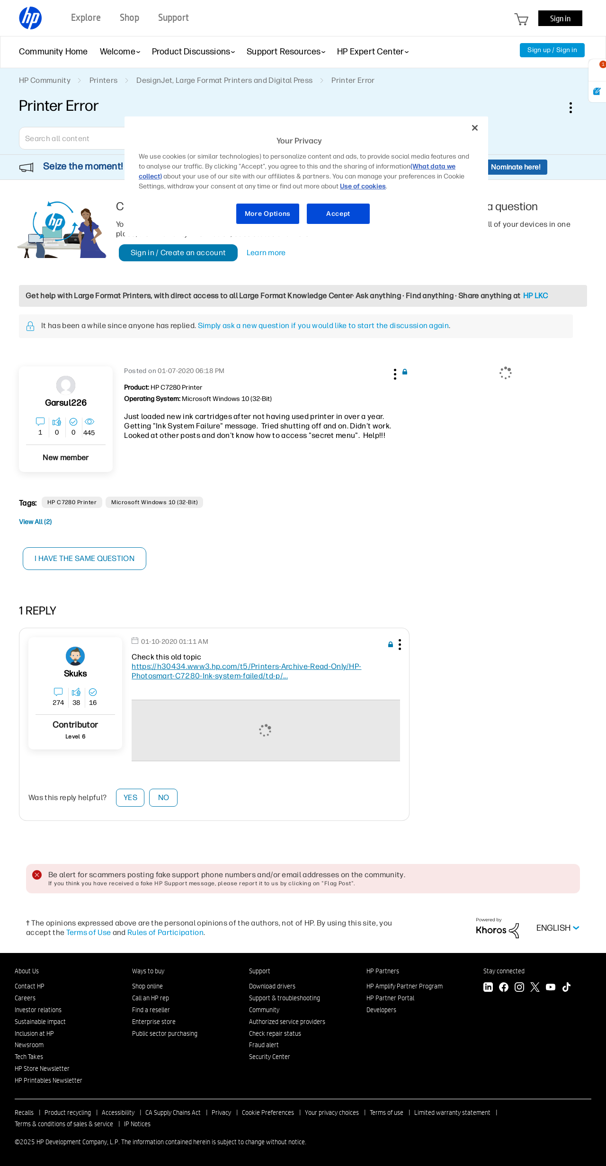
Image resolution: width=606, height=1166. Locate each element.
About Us (27, 971)
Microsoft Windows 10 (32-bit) (154, 502)
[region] (306, 176)
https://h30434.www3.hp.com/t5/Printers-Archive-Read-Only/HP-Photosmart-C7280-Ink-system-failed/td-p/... (246, 671)
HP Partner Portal (390, 998)
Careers (25, 998)
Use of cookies (363, 186)
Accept (338, 214)
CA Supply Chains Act (173, 1112)
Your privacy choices (332, 1112)
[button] (394, 373)
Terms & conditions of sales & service (64, 1124)
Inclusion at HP (34, 1033)
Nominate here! (516, 167)
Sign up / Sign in (552, 50)
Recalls (24, 1112)
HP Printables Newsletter (48, 1080)
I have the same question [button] (85, 558)
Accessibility (118, 1112)
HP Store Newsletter (42, 1068)
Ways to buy (148, 971)
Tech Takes (29, 1056)
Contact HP (30, 986)
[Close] (474, 127)
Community (264, 1010)
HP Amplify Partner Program (404, 986)
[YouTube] (550, 988)
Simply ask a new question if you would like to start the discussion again (323, 325)
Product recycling (68, 1112)
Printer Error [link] (352, 80)
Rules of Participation (165, 932)
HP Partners (382, 971)
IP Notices (137, 1124)
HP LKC (535, 295)
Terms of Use (88, 932)
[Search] (87, 138)
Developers (381, 1010)
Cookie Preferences (268, 1112)
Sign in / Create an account (178, 252)
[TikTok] (566, 988)
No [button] (163, 797)
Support (259, 971)
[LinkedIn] (488, 988)
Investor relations (38, 1010)
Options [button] (576, 107)
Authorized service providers (287, 1021)
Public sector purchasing (164, 1033)
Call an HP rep (150, 998)
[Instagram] (519, 988)
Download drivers (272, 986)
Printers (103, 80)
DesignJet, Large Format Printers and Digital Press (224, 80)
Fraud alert (264, 1045)
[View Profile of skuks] (75, 674)
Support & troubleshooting (284, 998)
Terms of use (386, 1112)
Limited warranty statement (452, 1112)
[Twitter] (535, 988)
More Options (268, 214)
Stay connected (504, 971)
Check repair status (275, 1033)
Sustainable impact (40, 1021)
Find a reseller (151, 1010)
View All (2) (35, 522)
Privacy (221, 1112)
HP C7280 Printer (72, 502)
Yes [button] (130, 797)
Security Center (269, 1056)
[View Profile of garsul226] (66, 403)
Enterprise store (154, 1021)
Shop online (147, 986)
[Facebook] (503, 988)
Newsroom (29, 1045)
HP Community (45, 80)
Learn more (266, 252)
